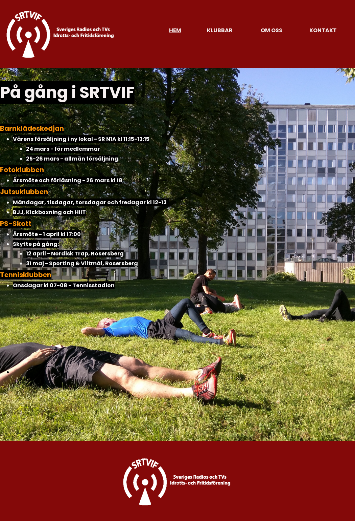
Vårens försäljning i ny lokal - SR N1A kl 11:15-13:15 (81, 139)
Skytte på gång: (36, 244)
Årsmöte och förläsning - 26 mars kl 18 (67, 180)
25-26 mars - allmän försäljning (72, 159)
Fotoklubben (22, 169)
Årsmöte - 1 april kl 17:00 (47, 234)
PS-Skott (15, 223)
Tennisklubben (25, 274)
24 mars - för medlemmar (63, 149)
